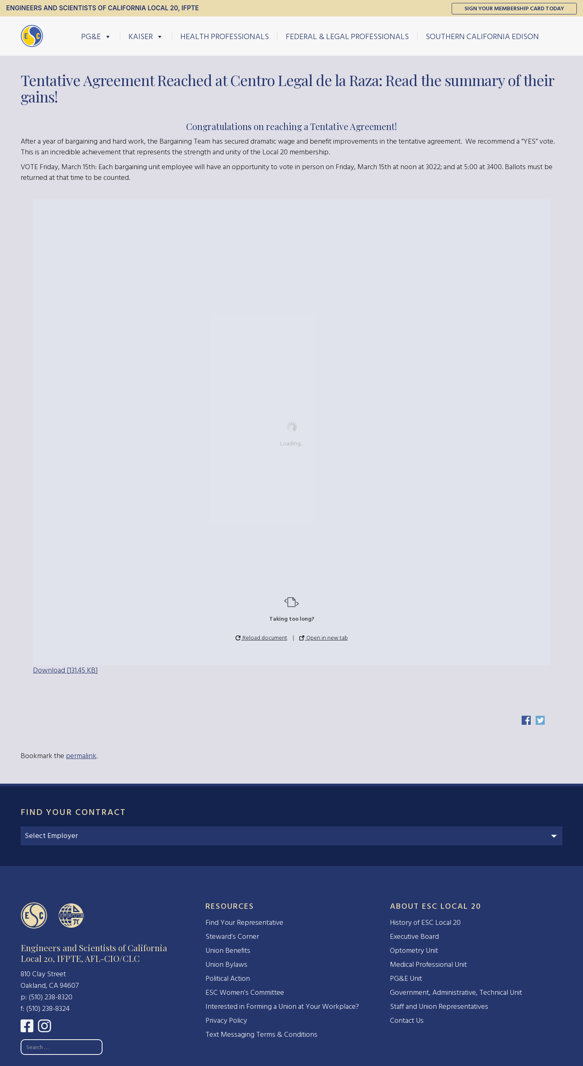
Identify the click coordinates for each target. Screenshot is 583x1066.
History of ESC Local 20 (425, 923)
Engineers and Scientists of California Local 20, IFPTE (102, 8)
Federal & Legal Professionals (347, 36)
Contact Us (407, 1020)
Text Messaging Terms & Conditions (261, 1034)
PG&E (96, 36)
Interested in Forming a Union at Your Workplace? (282, 1006)
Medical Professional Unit (428, 965)
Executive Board (414, 937)
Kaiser (145, 36)
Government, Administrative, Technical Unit (456, 993)
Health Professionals (224, 36)
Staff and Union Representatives (439, 1006)
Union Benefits (227, 951)
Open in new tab (323, 637)
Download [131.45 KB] (65, 670)
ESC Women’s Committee (244, 993)
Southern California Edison (482, 36)
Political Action (227, 979)
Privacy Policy (226, 1020)
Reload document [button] (261, 637)
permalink (81, 756)
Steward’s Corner (232, 937)
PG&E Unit (406, 979)
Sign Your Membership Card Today (514, 8)
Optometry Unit (414, 951)
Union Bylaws (226, 965)
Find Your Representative (244, 923)
